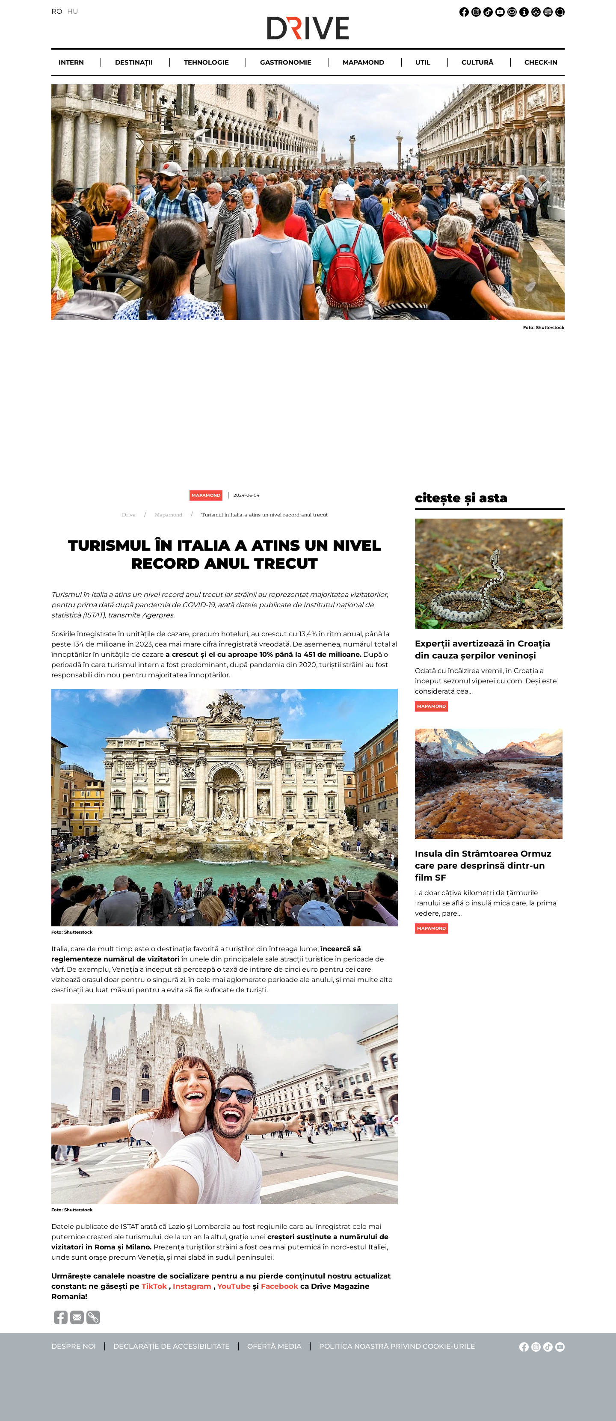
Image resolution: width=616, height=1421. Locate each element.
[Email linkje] (511, 11)
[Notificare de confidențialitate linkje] (535, 11)
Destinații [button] (134, 62)
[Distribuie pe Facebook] (59, 1317)
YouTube (234, 1286)
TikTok (154, 1286)
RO (56, 11)
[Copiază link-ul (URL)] (92, 1317)
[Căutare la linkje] (559, 11)
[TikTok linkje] (487, 11)
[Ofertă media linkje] (547, 11)
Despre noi (73, 1346)
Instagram (192, 1286)
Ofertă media (274, 1346)
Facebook (279, 1286)
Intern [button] (71, 62)
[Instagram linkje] (475, 11)
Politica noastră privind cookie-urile (397, 1346)
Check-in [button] (540, 62)
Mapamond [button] (363, 62)
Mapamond (206, 495)
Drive (129, 515)
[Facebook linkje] (463, 11)
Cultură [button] (477, 62)
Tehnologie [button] (206, 62)
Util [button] (422, 62)
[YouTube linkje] (499, 11)
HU (72, 11)
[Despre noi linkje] (523, 11)
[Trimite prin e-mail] (76, 1317)
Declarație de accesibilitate (171, 1346)
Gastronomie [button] (285, 62)
